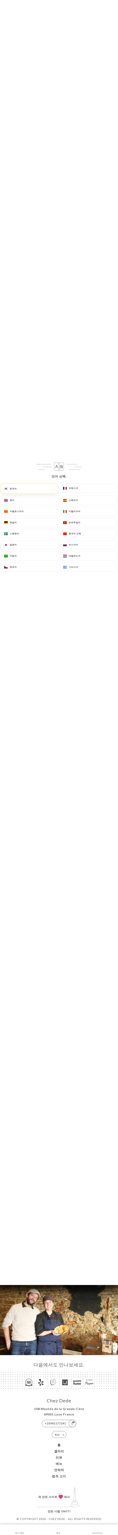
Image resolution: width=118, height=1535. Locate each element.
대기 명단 (19, 1529)
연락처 (59, 1470)
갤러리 (59, 1451)
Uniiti (65, 1511)
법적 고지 (59, 1476)
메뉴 (59, 1463)
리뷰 (59, 1457)
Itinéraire (97, 1529)
